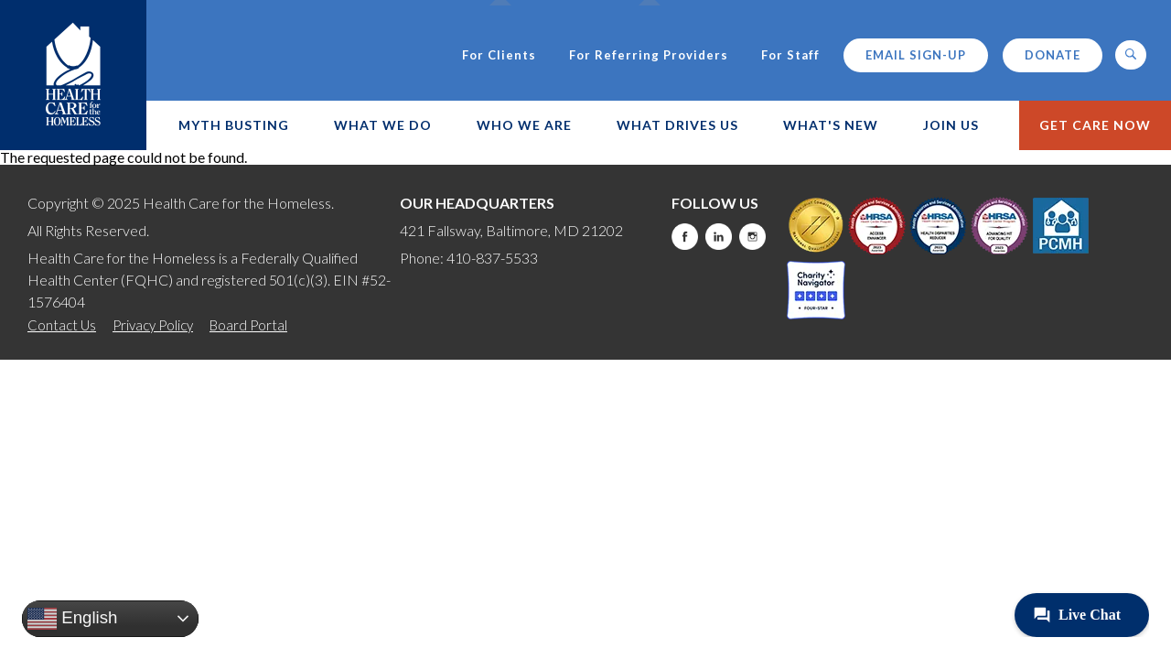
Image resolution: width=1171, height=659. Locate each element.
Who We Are (524, 125)
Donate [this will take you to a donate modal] (1052, 55)
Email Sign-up (915, 55)
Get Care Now (1095, 125)
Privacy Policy (153, 325)
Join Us (951, 125)
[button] (1131, 55)
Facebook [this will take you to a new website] (684, 236)
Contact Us (61, 325)
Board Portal (248, 325)
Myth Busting (233, 125)
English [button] (72, 618)
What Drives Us (677, 125)
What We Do (383, 125)
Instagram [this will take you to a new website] (752, 236)
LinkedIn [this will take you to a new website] (718, 236)
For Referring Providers (648, 55)
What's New (830, 125)
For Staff (790, 55)
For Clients (499, 55)
